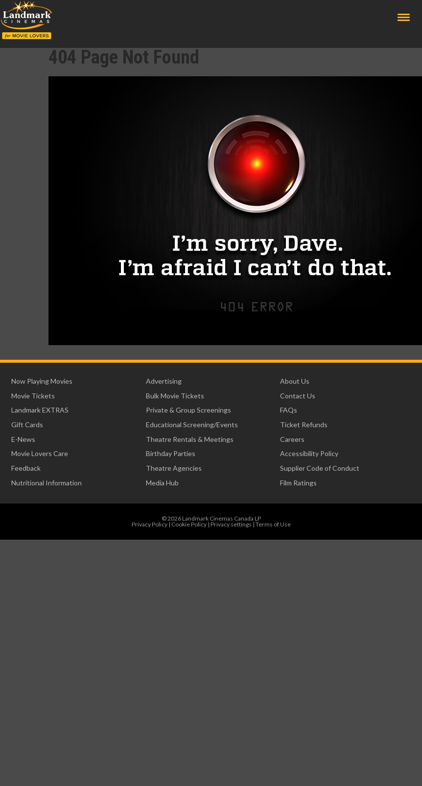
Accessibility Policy (309, 453)
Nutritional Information (46, 483)
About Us (294, 381)
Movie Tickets (33, 396)
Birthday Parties (170, 453)
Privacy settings (231, 524)
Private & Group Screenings (188, 410)
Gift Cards (27, 424)
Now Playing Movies (41, 381)
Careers (292, 439)
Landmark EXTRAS (40, 410)
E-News (23, 439)
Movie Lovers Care (39, 453)
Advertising (164, 381)
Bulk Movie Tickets (175, 396)
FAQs (288, 410)
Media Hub (162, 483)
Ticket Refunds (304, 424)
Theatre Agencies (174, 468)
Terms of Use (273, 524)
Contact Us (297, 396)
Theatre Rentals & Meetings (190, 439)
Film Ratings (298, 483)
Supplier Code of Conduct (319, 468)
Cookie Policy (189, 524)
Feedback (26, 468)
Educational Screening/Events (192, 424)
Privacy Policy (149, 524)
